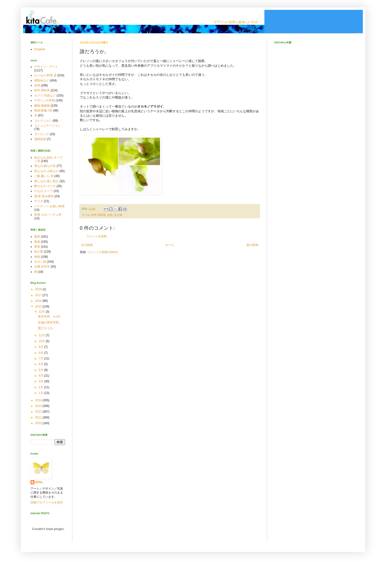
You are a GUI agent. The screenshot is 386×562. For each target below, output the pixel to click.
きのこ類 (40, 261)
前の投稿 (252, 245)
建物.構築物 (42, 105)
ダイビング (41, 134)
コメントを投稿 (96, 236)
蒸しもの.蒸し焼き (46, 181)
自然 (110, 214)
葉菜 (37, 236)
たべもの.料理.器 (45, 75)
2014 (39, 400)
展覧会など (41, 80)
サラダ (38, 201)
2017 (39, 295)
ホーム (169, 245)
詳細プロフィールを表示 (47, 502)
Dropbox (39, 49)
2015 (39, 306)
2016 (39, 301)
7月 (41, 358)
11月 (42, 335)
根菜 (37, 241)
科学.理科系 (98, 214)
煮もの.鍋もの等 (45, 166)
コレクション (43, 120)
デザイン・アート (46, 66)
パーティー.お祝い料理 (49, 206)
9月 (41, 347)
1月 (41, 393)
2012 (39, 411)
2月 (41, 387)
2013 (39, 406)
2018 (39, 289)
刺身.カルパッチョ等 (48, 214)
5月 (41, 370)
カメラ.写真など (45, 95)
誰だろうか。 (47, 328)
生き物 (118, 214)
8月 (41, 352)
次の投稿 (87, 245)
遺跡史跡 (40, 139)
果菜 (37, 246)
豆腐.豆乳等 (42, 266)
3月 (41, 381)
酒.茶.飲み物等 (44, 196)
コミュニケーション (47, 125)
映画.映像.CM (43, 110)
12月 (42, 311)
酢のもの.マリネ (45, 186)
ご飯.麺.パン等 (44, 176)
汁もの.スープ (43, 191)
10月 (42, 341)
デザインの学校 (44, 100)
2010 (39, 423)
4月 (41, 375)
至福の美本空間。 (50, 322)
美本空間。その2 (49, 316)
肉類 (37, 256)
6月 (41, 364)
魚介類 (38, 251)
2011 (39, 417)
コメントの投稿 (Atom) (102, 252)
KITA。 (40, 482)
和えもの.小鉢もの (46, 171)
